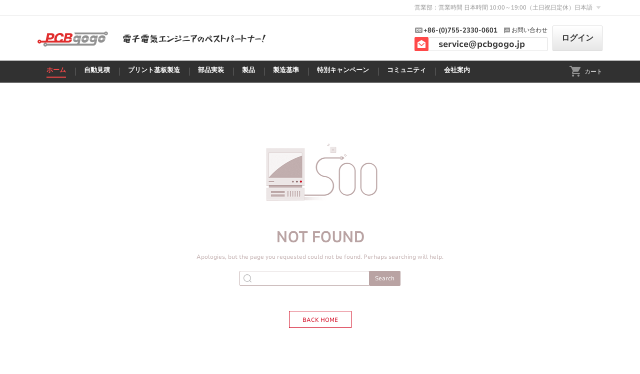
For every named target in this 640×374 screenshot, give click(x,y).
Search (384, 278)
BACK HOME (320, 320)
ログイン (578, 38)
